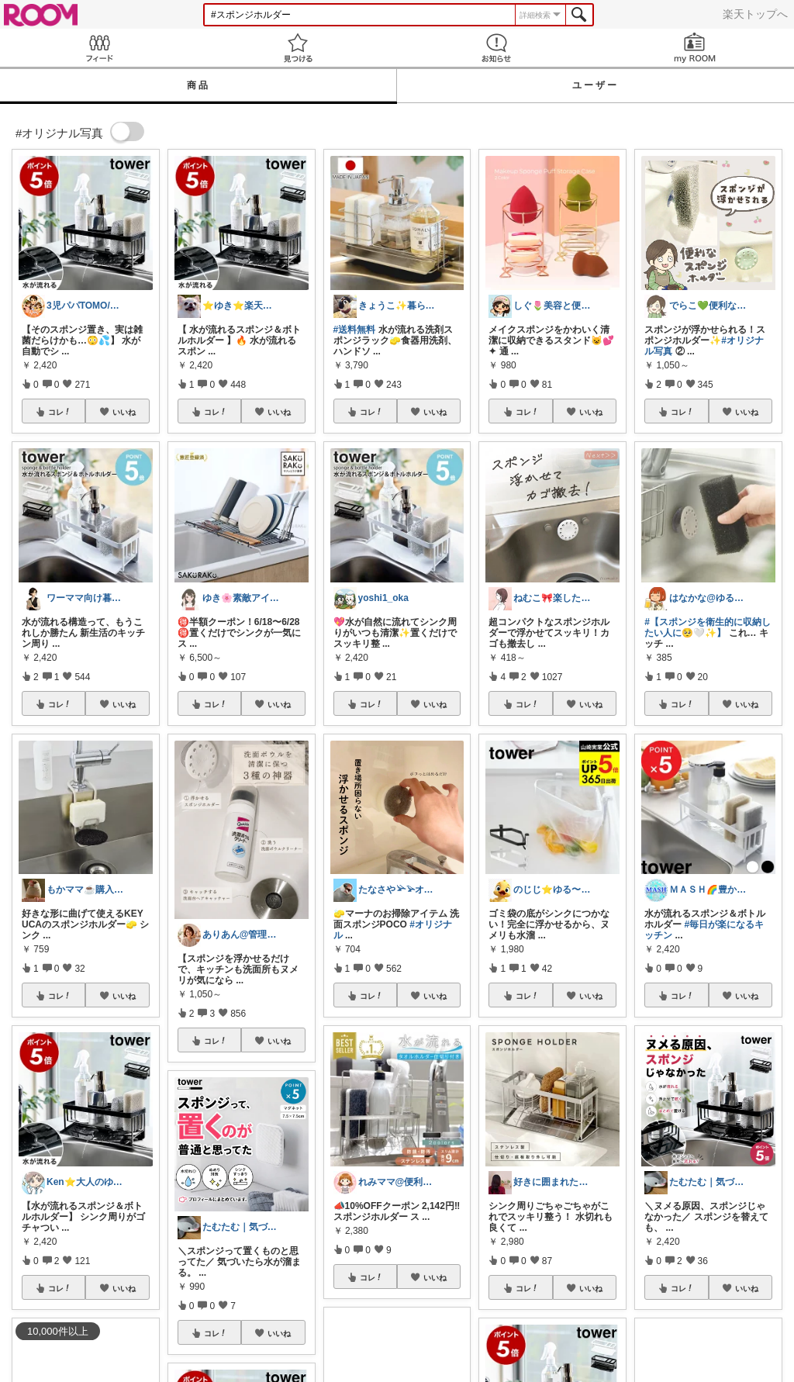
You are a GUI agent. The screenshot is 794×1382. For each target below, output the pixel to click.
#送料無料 (354, 329)
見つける (297, 48)
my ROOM (695, 48)
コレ (59, 412)
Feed (99, 48)
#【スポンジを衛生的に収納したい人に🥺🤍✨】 (707, 627)
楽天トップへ (755, 14)
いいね (124, 412)
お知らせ (496, 48)
